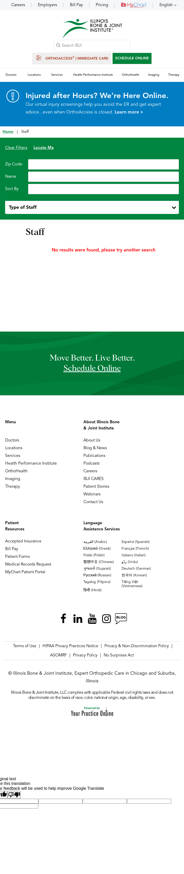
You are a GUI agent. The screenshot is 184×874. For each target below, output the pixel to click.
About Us (91, 440)
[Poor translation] (14, 795)
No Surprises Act (119, 655)
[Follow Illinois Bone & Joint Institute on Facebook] (63, 618)
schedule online (92, 368)
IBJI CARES (93, 479)
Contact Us (93, 502)
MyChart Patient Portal (25, 572)
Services (12, 456)
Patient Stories (96, 487)
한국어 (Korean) (134, 575)
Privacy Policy (85, 655)
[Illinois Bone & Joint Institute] (92, 28)
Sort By (12, 189)
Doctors (12, 440)
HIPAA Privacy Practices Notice (70, 646)
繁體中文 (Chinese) (98, 562)
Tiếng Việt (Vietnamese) (132, 584)
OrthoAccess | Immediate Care (72, 57)
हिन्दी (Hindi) (92, 590)
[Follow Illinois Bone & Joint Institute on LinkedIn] (77, 618)
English (166, 5)
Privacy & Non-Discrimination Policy (136, 646)
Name (10, 177)
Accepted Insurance (23, 541)
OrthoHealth (16, 471)
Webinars (92, 494)
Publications (94, 456)
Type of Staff (23, 207)
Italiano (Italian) (134, 555)
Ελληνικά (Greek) (97, 548)
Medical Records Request (28, 564)
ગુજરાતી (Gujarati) (97, 568)
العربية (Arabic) (95, 542)
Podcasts (91, 464)
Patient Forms (17, 557)
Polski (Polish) (94, 555)
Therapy (12, 487)
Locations (13, 448)
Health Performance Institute (31, 464)
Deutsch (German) (136, 568)
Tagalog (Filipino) (97, 582)
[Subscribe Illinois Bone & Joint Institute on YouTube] (92, 618)
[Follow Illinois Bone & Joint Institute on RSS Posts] (120, 618)
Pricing (102, 5)
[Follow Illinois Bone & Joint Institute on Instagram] (106, 618)
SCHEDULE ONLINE (132, 58)
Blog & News (95, 448)
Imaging (12, 479)
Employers (47, 5)
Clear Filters (16, 148)
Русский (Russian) (97, 575)
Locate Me (44, 148)
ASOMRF (58, 655)
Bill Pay (76, 5)
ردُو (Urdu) (130, 562)
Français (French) (135, 548)
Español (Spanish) (136, 542)
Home (8, 132)
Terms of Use (24, 646)
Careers (18, 5)
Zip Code (13, 164)
